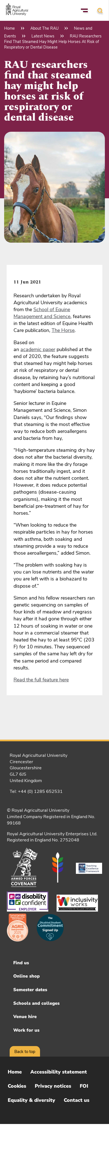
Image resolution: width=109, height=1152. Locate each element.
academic (31, 349)
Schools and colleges (36, 1003)
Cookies (17, 1086)
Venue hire (25, 1017)
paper (49, 349)
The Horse (63, 330)
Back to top (24, 1051)
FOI (84, 1086)
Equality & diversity (31, 1100)
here (64, 679)
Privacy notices (53, 1086)
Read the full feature (36, 679)
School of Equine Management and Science (42, 313)
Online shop (26, 976)
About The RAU (44, 28)
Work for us (26, 1030)
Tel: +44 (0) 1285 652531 (36, 791)
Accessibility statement (58, 1072)
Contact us (76, 1100)
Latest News (42, 36)
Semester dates (30, 990)
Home (9, 28)
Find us (21, 963)
